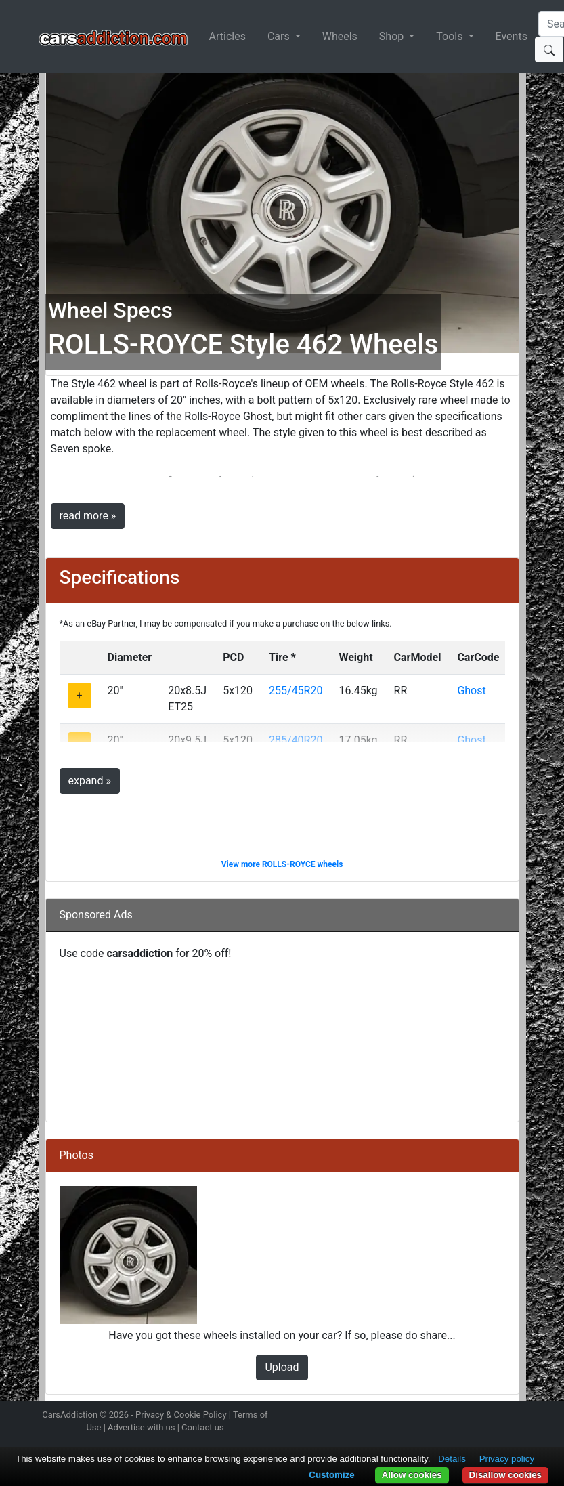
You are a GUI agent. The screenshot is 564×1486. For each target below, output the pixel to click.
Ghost (471, 690)
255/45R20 (295, 690)
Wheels (339, 36)
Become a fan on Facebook (470, 1416)
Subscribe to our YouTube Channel (518, 1416)
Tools (450, 36)
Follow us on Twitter (446, 1416)
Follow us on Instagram (422, 1416)
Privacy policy (506, 1458)
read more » (88, 515)
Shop (392, 36)
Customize (331, 1475)
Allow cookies (412, 1475)
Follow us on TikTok (493, 1416)
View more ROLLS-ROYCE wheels (282, 864)
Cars (279, 36)
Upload (282, 1367)
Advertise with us (141, 1427)
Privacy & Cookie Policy (181, 1414)
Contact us (202, 1427)
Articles (227, 36)
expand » (89, 780)
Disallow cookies (505, 1475)
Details (452, 1458)
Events (511, 36)
